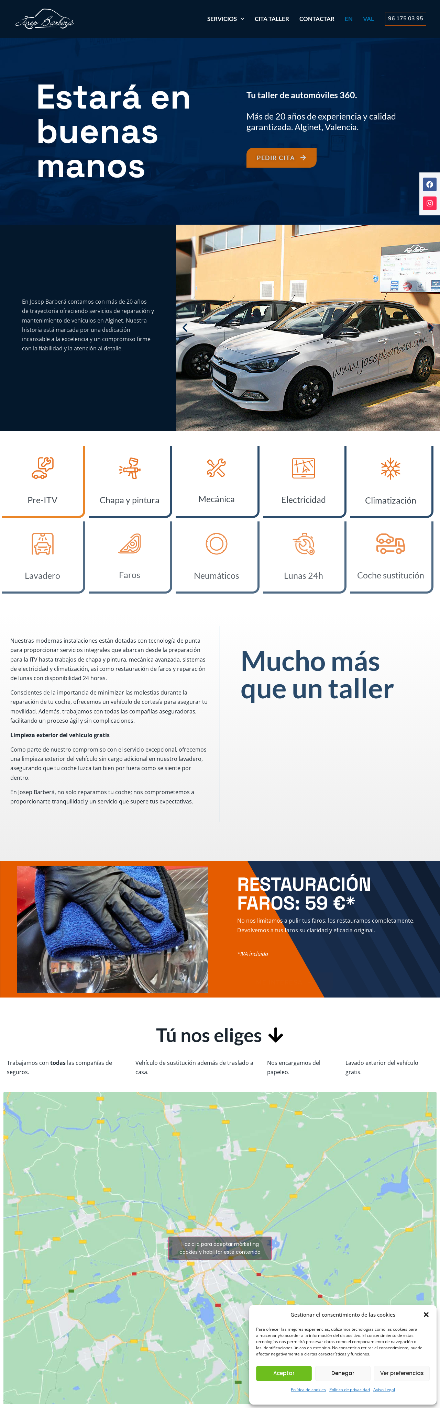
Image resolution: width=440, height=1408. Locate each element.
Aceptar (284, 1373)
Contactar (316, 18)
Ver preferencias (402, 1373)
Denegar (342, 1373)
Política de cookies (308, 1390)
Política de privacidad (349, 1390)
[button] (426, 1314)
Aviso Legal (384, 1390)
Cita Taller (272, 18)
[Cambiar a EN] (349, 19)
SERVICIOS (225, 18)
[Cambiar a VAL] (368, 19)
